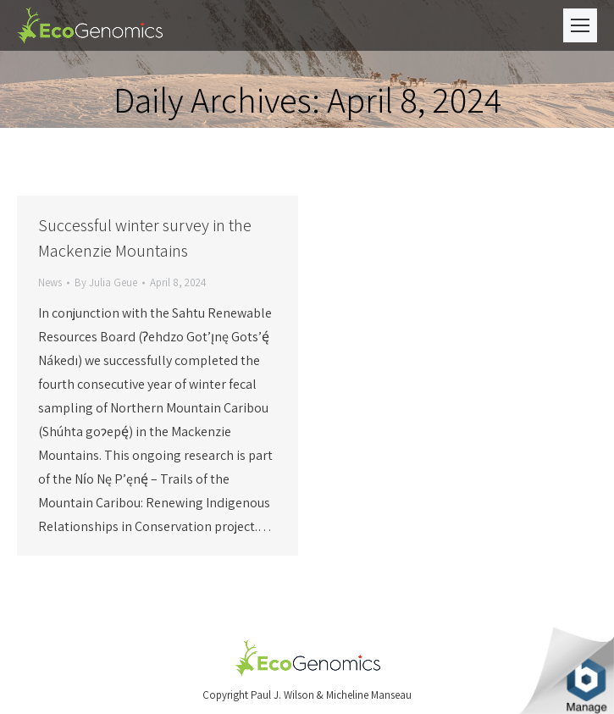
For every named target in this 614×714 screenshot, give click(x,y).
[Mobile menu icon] (580, 25)
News (50, 282)
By (106, 282)
